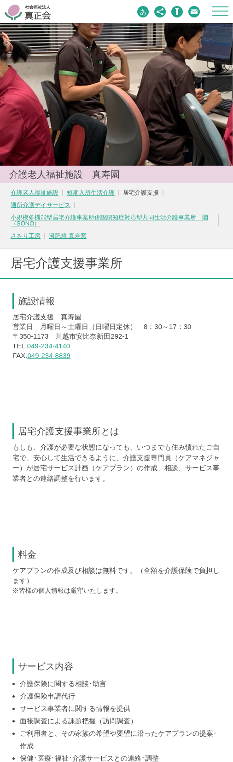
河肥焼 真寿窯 (68, 235)
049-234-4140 (48, 346)
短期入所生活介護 (91, 192)
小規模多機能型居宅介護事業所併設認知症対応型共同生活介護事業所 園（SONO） (109, 220)
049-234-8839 (49, 355)
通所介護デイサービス (40, 205)
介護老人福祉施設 (34, 192)
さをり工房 (26, 235)
